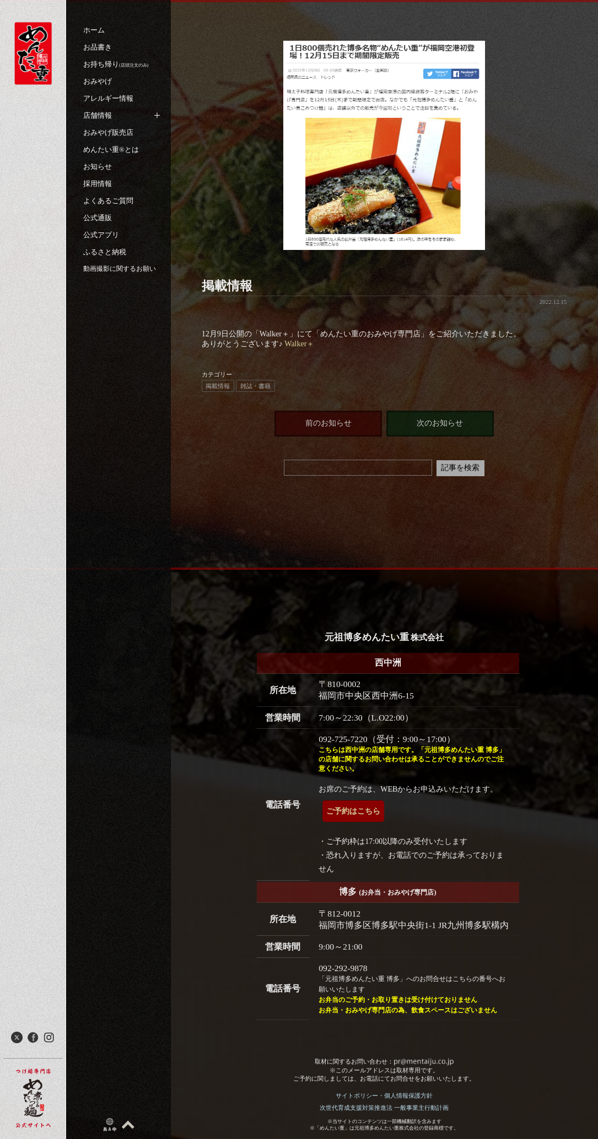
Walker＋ (299, 344)
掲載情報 (218, 386)
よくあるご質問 (108, 201)
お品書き (97, 47)
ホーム (94, 30)
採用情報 (97, 183)
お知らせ (97, 166)
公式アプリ (101, 235)
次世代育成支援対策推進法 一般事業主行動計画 (384, 1107)
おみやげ (97, 81)
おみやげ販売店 (108, 132)
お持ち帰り (115, 64)
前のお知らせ (328, 423)
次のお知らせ (440, 423)
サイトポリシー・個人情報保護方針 (384, 1095)
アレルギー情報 (108, 98)
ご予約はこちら (353, 811)
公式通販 (97, 218)
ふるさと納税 (104, 252)
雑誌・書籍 (255, 386)
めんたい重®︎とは (111, 149)
